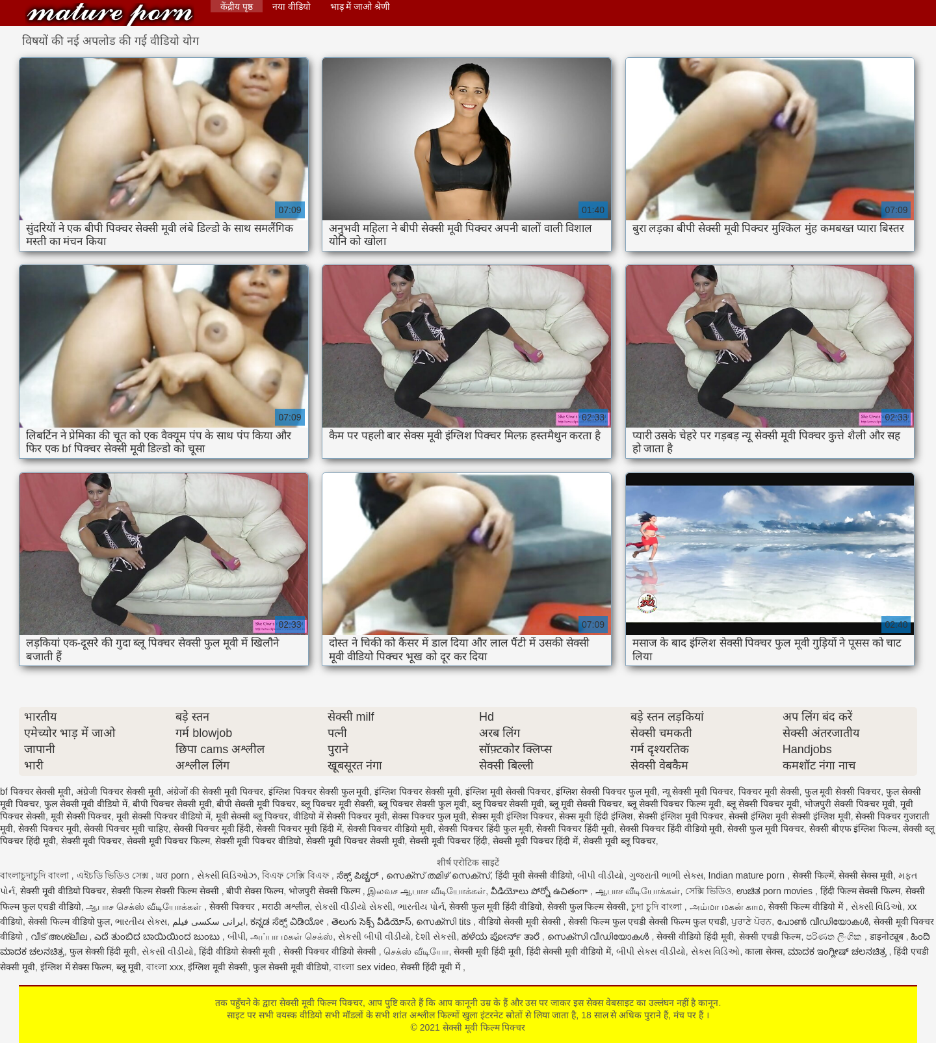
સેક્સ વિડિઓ (715, 951)
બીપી (237, 936)
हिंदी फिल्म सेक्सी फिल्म (860, 891)
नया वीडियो (291, 6)
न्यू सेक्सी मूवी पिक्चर (698, 791)
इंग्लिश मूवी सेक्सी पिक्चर (508, 791)
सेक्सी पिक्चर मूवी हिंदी (213, 828)
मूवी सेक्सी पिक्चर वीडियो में (163, 816)
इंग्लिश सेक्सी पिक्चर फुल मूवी (606, 791)
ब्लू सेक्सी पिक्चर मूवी (763, 804)
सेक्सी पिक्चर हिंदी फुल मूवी (485, 828)
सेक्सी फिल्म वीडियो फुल (69, 921)
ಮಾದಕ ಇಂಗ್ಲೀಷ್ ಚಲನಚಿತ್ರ (838, 951)
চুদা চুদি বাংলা (657, 906)
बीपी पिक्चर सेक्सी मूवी (172, 804)
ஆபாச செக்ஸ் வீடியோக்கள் (145, 906)
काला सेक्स (764, 951)
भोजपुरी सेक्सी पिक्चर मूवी (849, 804)
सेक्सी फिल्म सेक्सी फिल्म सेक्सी (166, 891)
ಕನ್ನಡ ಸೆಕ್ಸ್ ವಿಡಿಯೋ (288, 921)
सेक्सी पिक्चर (233, 906)
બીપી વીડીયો (600, 875)
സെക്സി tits (444, 921)
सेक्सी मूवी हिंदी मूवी (487, 951)
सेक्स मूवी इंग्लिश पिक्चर (512, 816)
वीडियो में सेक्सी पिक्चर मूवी (340, 816)
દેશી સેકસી (435, 936)
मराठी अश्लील (285, 906)
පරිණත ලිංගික (835, 936)
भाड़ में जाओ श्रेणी (360, 6)
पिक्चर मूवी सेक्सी (769, 791)
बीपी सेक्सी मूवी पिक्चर (256, 804)
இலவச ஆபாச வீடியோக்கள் (426, 891)
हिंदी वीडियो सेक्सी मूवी (239, 951)
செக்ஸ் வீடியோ (416, 951)
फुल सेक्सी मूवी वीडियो (291, 967)
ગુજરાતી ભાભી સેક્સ (666, 875)
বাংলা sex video (364, 967)
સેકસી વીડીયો (168, 951)
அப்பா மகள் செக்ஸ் (291, 936)
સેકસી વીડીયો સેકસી (354, 906)
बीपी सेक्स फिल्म (254, 891)
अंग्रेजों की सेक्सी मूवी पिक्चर (215, 791)
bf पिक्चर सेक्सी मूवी (35, 791)
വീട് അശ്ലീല (60, 936)
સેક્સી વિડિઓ (877, 906)
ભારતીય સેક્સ (141, 921)
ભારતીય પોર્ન (421, 906)
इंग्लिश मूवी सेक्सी (218, 967)
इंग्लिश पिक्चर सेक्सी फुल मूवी (319, 791)
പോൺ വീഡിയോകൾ (822, 921)
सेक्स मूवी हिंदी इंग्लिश (596, 816)
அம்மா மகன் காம (727, 906)
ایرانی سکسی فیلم (209, 921)
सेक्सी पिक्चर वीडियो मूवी (390, 828)
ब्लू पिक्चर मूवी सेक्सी (337, 804)
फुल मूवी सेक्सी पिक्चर (843, 791)
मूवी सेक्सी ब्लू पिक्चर (252, 816)
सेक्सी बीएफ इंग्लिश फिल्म (853, 828)
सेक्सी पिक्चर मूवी (48, 828)
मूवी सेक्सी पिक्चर (81, 816)
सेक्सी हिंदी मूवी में (431, 967)
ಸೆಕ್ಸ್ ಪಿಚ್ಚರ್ (359, 875)
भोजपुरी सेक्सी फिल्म (326, 891)
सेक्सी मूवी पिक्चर (91, 841)
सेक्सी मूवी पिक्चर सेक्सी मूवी (355, 841)
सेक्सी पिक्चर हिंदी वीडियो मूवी (671, 828)
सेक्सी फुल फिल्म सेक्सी (587, 906)
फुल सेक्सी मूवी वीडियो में (86, 804)
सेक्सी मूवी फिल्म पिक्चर (110, 14)
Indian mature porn (747, 875)
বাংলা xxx (164, 967)
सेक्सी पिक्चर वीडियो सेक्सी (331, 951)
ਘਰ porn (174, 875)
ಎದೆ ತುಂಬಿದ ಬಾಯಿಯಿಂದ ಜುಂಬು (158, 936)
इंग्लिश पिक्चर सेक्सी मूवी (417, 791)
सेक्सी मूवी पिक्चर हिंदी (449, 841)
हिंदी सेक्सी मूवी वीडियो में (569, 951)
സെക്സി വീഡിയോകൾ (599, 936)
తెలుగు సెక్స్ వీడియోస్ (371, 921)
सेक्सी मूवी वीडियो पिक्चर (63, 891)
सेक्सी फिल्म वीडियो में (807, 906)
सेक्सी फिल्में (813, 875)
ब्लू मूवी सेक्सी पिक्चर (585, 804)
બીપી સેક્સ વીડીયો (651, 951)
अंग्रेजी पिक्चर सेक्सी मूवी (118, 791)
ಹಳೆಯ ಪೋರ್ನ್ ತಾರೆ (502, 936)
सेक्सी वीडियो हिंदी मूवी (695, 936)
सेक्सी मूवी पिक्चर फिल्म (168, 841)
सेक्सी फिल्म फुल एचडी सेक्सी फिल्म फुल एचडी (647, 921)
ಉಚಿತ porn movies (775, 891)
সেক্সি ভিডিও (708, 891)
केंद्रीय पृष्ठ (236, 6)
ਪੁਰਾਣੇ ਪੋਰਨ (751, 921)
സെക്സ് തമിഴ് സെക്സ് (438, 875)
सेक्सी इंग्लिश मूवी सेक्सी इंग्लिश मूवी (789, 816)
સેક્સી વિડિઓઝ (227, 875)
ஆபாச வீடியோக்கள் (638, 891)
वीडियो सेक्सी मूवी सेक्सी (521, 921)
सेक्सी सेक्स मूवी (865, 875)
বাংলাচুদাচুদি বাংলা (36, 875)
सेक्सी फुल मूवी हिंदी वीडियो (495, 906)
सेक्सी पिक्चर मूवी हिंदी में (299, 828)
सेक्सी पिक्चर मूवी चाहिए (126, 828)
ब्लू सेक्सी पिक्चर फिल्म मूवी (674, 804)
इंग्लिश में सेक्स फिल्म (76, 967)
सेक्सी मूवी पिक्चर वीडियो (258, 841)
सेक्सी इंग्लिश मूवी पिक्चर (681, 816)
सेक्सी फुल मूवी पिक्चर (765, 828)
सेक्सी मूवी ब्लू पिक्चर (619, 841)
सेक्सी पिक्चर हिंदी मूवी (575, 828)
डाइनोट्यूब (888, 936)
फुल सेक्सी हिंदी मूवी (103, 951)
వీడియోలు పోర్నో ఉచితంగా (540, 891)
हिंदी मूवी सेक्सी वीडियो (534, 875)
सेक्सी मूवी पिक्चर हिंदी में (535, 841)
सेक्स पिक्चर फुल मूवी (429, 816)
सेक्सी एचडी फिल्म (770, 936)
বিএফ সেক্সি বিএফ (297, 875)
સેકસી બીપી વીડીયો (374, 936)
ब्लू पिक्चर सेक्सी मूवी (508, 804)
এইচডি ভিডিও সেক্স (114, 875)
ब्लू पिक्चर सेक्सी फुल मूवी (422, 804)
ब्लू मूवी (128, 967)
